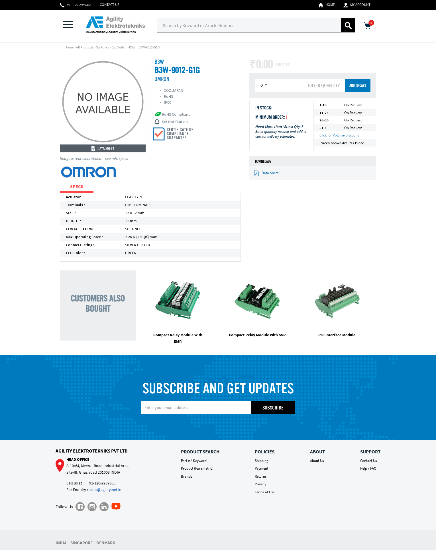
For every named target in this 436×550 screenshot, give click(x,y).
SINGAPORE (81, 542)
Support (370, 452)
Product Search (200, 452)
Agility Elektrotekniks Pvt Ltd (92, 451)
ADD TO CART (357, 86)
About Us (317, 460)
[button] (71, 25)
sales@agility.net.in (105, 489)
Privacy (260, 484)
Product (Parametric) (197, 468)
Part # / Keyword (194, 460)
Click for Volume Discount (339, 135)
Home (327, 4)
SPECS (76, 186)
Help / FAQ (368, 468)
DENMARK (105, 542)
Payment (261, 468)
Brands (186, 476)
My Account (356, 4)
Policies (264, 452)
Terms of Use (264, 492)
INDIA (61, 542)
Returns (260, 476)
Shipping (261, 460)
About (317, 452)
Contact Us (109, 4)
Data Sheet (102, 149)
